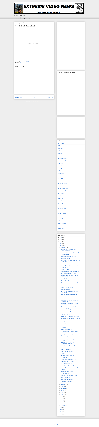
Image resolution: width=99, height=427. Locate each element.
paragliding (60, 185)
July (62, 392)
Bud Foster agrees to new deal (68, 298)
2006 (61, 412)
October (63, 386)
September (63, 388)
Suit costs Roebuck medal (67, 287)
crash (59, 155)
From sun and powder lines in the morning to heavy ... (68, 250)
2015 (61, 239)
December (63, 247)
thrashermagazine (62, 213)
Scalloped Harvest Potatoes (67, 355)
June (62, 394)
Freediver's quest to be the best (68, 256)
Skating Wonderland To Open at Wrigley (70, 283)
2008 (61, 407)
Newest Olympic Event (66, 324)
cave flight (60, 148)
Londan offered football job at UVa (69, 359)
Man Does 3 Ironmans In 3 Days (68, 285)
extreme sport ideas (62, 160)
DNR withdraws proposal (66, 363)
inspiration (60, 163)
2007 (61, 409)
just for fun (60, 170)
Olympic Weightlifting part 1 (67, 311)
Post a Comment (21, 69)
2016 (61, 237)
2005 (61, 414)
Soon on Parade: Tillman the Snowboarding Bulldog (67, 343)
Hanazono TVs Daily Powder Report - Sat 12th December (69, 313)
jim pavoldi (60, 168)
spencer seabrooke (62, 208)
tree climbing (61, 215)
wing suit (60, 225)
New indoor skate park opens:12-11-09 (70, 322)
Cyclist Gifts (63, 353)
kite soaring (61, 180)
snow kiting (60, 200)
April (62, 398)
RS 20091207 (64, 357)
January (63, 405)
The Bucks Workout (65, 377)
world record (61, 228)
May (62, 396)
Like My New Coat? (65, 373)
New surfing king (65, 269)
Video (20, 62)
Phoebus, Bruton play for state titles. (69, 306)
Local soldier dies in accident (67, 337)
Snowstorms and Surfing (66, 329)
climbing (60, 153)
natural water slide (62, 183)
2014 (61, 241)
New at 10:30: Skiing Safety (67, 278)
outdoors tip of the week (66, 381)
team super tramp (62, 210)
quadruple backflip (62, 190)
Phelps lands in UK (65, 258)
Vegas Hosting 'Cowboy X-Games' (69, 365)
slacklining (60, 198)
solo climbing (61, 205)
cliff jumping (61, 150)
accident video (61, 143)
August (63, 390)
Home (17, 18)
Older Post (50, 97)
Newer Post (18, 97)
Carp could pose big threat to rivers (69, 375)
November (63, 384)
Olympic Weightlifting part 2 (67, 309)
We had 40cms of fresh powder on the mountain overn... (70, 266)
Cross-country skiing (65, 263)
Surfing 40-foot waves (66, 349)
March (62, 401)
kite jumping (61, 175)
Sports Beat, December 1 (67, 379)
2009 (61, 245)
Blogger (57, 424)
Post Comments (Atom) (37, 101)
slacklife (60, 195)
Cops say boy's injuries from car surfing (70, 271)
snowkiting (60, 203)
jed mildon (60, 165)
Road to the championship (67, 351)
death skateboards (62, 158)
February (63, 403)
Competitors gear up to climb (67, 361)
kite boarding (61, 173)
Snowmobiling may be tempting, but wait (70, 316)
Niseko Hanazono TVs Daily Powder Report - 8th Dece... (69, 346)
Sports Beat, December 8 (67, 335)
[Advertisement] (34, 82)
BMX (59, 145)
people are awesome (63, 188)
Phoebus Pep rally (65, 280)
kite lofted (60, 178)
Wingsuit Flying (26, 18)
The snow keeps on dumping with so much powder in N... (69, 276)
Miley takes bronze (65, 289)
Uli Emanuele (61, 218)
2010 (61, 243)
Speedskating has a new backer (68, 273)
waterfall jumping (62, 223)
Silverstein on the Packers (67, 371)
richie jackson (61, 193)
